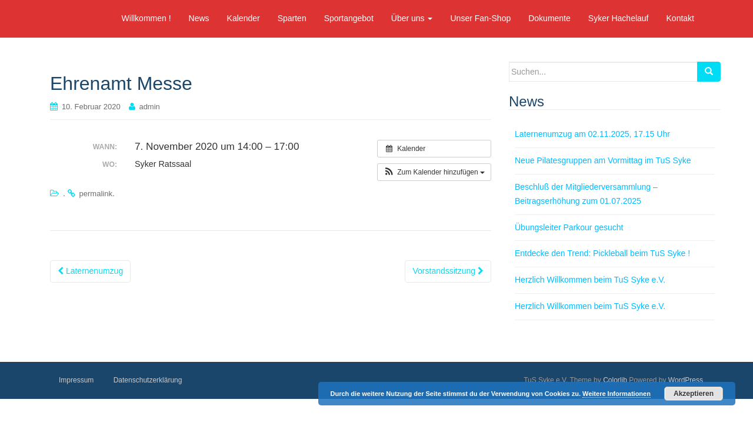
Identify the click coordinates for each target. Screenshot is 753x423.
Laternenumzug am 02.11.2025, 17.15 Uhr (592, 134)
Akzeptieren (694, 394)
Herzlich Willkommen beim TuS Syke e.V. (590, 279)
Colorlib (615, 380)
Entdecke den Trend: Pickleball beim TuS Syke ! (602, 253)
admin (149, 106)
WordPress (685, 380)
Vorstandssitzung (448, 271)
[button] (434, 172)
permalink (95, 193)
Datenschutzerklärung (148, 380)
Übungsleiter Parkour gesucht (569, 227)
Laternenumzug (90, 271)
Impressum (76, 380)
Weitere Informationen (616, 393)
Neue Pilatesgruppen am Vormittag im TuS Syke (603, 160)
